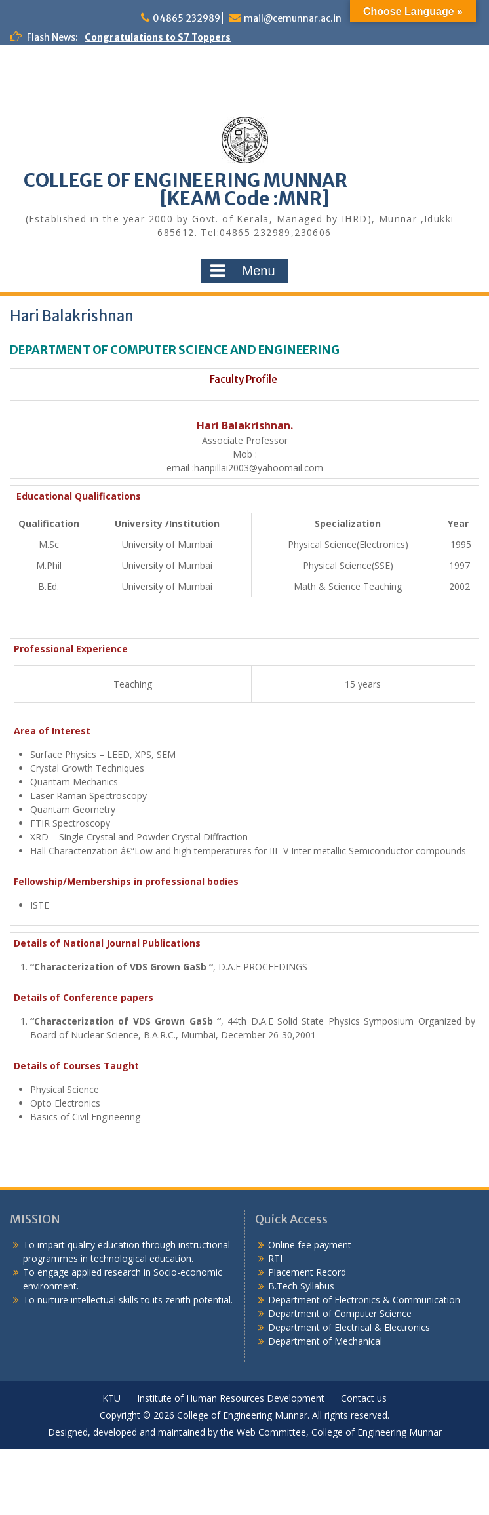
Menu (242, 270)
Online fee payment (309, 1244)
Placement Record (307, 1272)
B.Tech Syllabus (301, 1286)
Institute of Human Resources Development (230, 1398)
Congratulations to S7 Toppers (158, 37)
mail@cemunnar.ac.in (293, 18)
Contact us (364, 1398)
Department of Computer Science (340, 1313)
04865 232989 (186, 18)
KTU (111, 1398)
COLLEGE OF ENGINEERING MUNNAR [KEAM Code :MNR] (244, 189)
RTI (275, 1258)
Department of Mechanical (325, 1341)
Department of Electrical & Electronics (349, 1327)
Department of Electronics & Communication (365, 1299)
